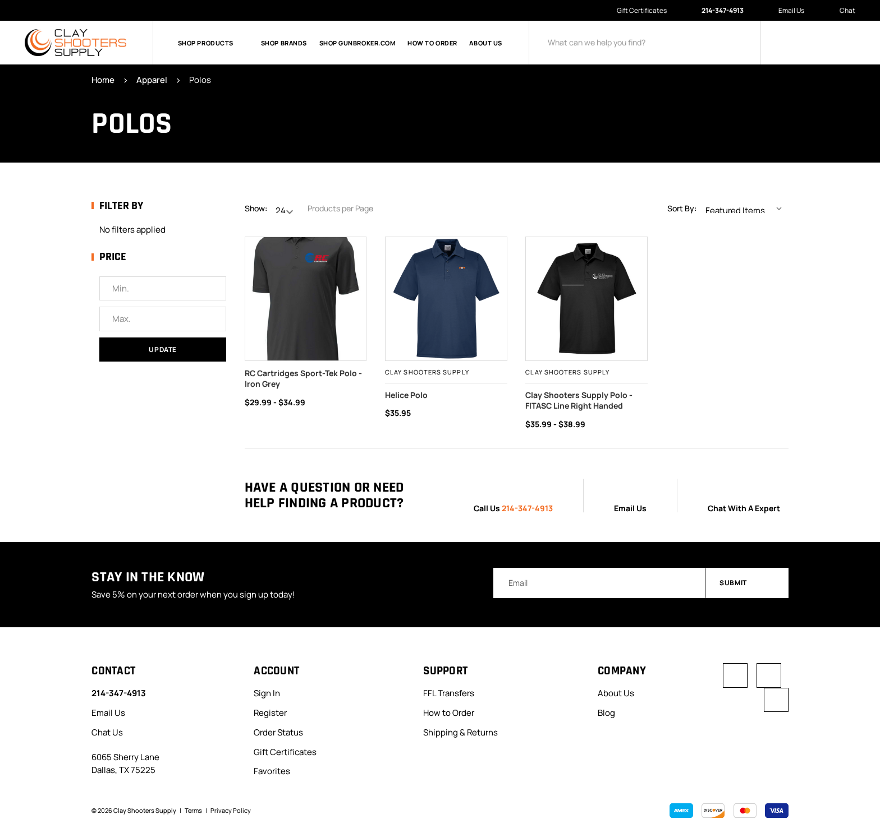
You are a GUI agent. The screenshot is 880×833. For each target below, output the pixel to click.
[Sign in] (791, 42)
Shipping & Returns (460, 732)
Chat (841, 11)
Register (270, 712)
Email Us (786, 10)
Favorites (272, 771)
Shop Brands (284, 43)
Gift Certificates (642, 10)
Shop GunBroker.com (357, 43)
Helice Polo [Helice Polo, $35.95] (406, 395)
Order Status (278, 732)
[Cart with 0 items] (846, 42)
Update (163, 349)
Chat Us (107, 732)
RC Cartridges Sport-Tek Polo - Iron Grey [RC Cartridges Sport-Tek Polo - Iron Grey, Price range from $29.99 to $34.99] (303, 379)
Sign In (267, 692)
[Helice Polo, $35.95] (446, 298)
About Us (485, 43)
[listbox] (746, 208)
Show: (256, 208)
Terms (193, 810)
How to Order (432, 43)
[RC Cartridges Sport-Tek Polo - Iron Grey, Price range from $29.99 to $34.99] (305, 298)
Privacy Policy (230, 810)
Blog (606, 712)
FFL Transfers (448, 692)
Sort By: (681, 208)
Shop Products (213, 43)
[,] (586, 298)
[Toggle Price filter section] (158, 257)
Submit (747, 582)
